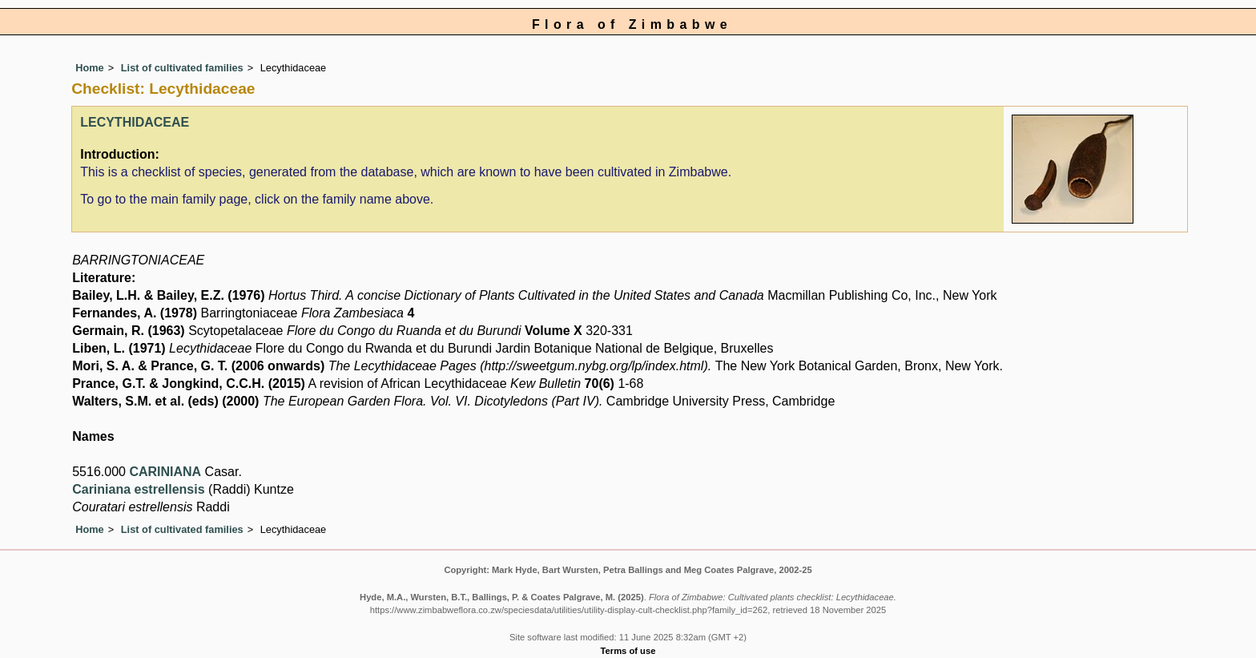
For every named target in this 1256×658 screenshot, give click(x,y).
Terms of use (628, 651)
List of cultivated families (182, 68)
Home (89, 68)
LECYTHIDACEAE (134, 122)
